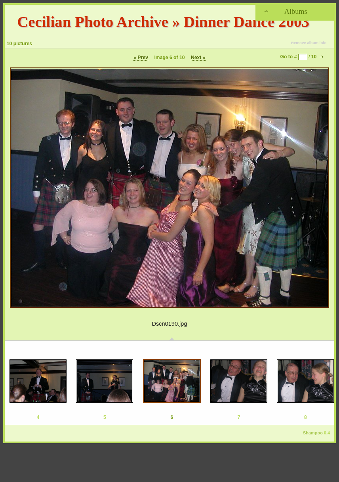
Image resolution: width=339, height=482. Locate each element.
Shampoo (313, 432)
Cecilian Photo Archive (92, 21)
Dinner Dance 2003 (246, 21)
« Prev (140, 57)
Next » (198, 57)
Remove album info (309, 42)
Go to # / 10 (298, 57)
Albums (295, 11)
